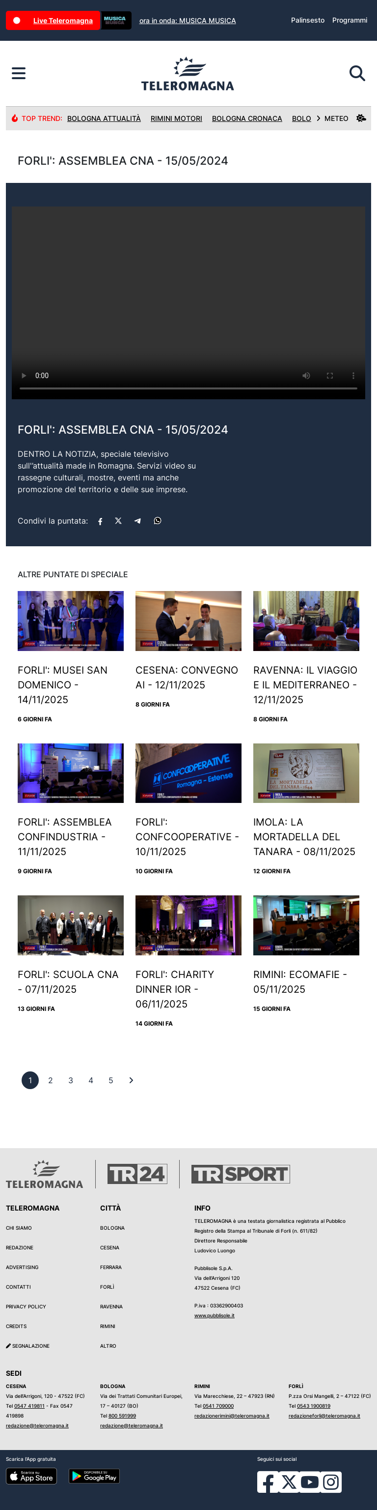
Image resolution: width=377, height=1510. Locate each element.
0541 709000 (218, 1406)
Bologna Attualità (104, 118)
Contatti (18, 1287)
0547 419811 (29, 1406)
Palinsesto (307, 20)
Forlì (107, 1287)
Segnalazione (28, 1346)
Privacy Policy (26, 1306)
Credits (16, 1326)
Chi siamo (19, 1228)
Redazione (19, 1247)
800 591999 (122, 1416)
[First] (131, 1080)
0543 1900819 (313, 1406)
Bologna (112, 1228)
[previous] (30, 1080)
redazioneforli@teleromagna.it (324, 1416)
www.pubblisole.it (214, 1315)
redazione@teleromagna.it (37, 1425)
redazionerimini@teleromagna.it (231, 1416)
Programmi (349, 20)
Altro (108, 1346)
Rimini (107, 1326)
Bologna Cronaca (247, 118)
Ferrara (111, 1267)
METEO (341, 118)
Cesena (109, 1247)
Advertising (22, 1267)
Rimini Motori (176, 118)
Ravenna (111, 1306)
